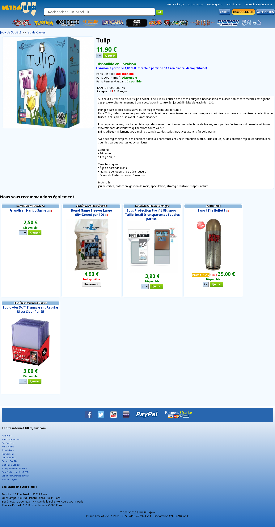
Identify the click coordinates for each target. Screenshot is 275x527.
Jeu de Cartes (36, 32)
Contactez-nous (9, 457)
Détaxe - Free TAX (9, 461)
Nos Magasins (215, 4)
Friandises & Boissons (30, 206)
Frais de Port (233, 4)
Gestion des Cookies (10, 464)
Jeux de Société (10, 32)
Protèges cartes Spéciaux (91, 206)
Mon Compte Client (11, 439)
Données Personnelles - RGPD (15, 472)
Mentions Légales (9, 479)
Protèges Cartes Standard (30, 303)
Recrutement (8, 454)
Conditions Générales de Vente (15, 475)
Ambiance (213, 206)
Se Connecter (195, 4)
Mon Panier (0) (175, 4)
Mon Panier (7, 435)
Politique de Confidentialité (14, 468)
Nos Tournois (7, 443)
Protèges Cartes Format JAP (152, 206)
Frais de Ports (8, 450)
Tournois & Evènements (258, 4)
